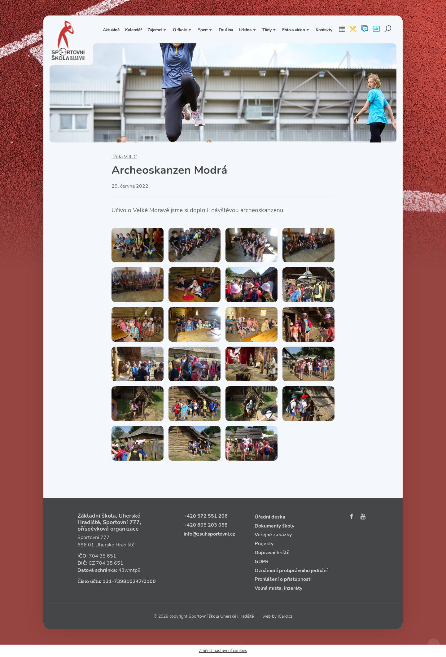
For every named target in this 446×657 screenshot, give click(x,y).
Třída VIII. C (124, 156)
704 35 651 (102, 556)
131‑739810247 (122, 581)
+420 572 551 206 (206, 516)
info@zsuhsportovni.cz (209, 534)
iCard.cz (285, 616)
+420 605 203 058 (206, 525)
